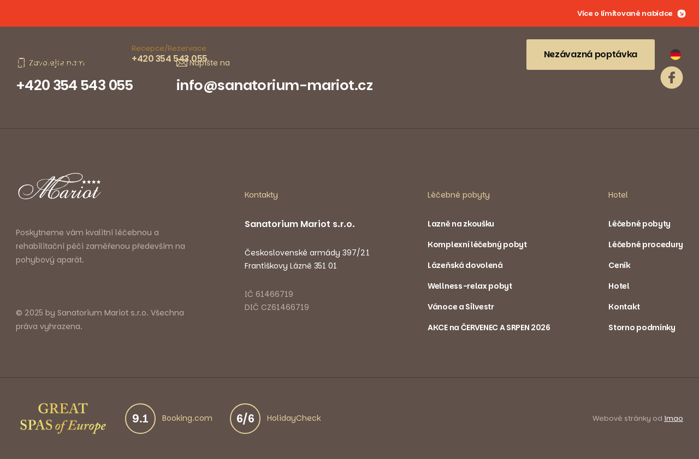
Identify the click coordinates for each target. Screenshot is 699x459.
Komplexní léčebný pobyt (477, 244)
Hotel (618, 286)
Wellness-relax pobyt (470, 286)
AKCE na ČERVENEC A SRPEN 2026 (489, 327)
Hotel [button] (618, 194)
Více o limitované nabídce (631, 13)
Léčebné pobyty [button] (459, 194)
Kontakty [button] (261, 194)
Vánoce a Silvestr (461, 306)
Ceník (619, 265)
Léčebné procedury (645, 244)
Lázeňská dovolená (465, 265)
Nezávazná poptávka (590, 54)
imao (673, 418)
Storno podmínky (641, 327)
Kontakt (623, 306)
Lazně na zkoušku (461, 223)
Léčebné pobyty (639, 223)
